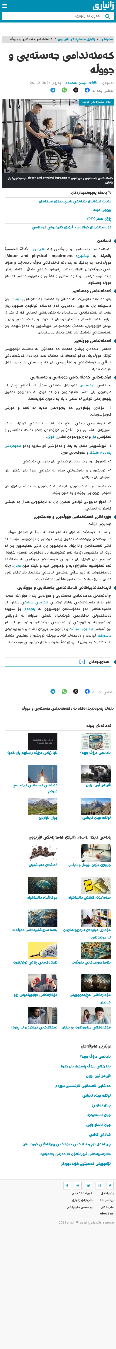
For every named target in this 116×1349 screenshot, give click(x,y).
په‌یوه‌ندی (107, 1193)
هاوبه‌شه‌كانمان (82, 1193)
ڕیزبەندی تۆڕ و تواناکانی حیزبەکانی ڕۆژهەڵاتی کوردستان (67, 1144)
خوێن (51, 437)
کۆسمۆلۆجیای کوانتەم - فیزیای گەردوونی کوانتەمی (71, 227)
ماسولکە (103, 635)
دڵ (93, 437)
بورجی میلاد (102, 210)
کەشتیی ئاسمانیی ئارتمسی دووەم (83, 1086)
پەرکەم (30, 609)
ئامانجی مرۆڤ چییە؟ (95, 1057)
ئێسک (16, 299)
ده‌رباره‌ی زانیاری (82, 1200)
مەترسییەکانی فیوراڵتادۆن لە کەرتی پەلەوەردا (75, 1154)
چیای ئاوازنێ (101, 1105)
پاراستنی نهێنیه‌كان (80, 1207)
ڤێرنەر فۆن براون (98, 1076)
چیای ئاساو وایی (98, 1125)
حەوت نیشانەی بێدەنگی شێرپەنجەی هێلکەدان (75, 201)
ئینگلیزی (83, 256)
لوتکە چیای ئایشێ (96, 1096)
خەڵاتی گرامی (100, 1135)
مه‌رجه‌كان (107, 1207)
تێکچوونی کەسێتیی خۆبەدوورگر (86, 1164)
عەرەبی (39, 249)
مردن (17, 566)
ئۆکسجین (86, 385)
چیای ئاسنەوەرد (99, 1115)
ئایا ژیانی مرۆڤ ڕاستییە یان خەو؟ (86, 1066)
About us (107, 1214)
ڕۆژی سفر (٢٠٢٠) (99, 219)
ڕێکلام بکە (106, 1200)
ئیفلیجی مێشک (36, 602)
